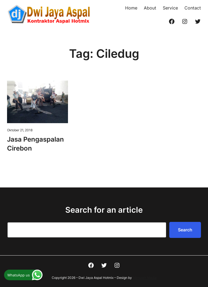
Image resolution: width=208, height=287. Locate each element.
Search (185, 229)
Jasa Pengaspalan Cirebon (35, 143)
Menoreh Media (145, 278)
